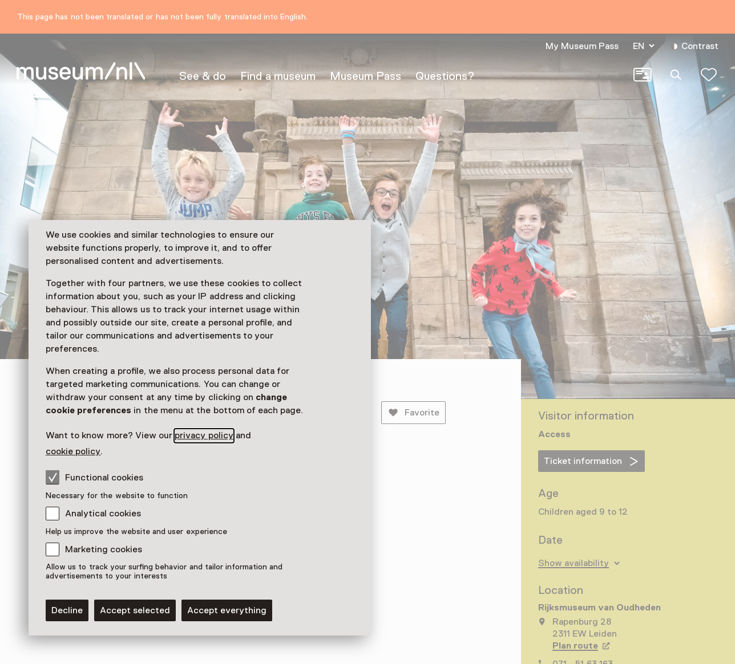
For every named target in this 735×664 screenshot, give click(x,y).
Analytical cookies (103, 513)
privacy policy (204, 435)
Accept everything (226, 610)
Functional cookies (94, 477)
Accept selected (135, 610)
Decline (67, 610)
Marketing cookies (103, 549)
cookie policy (73, 451)
